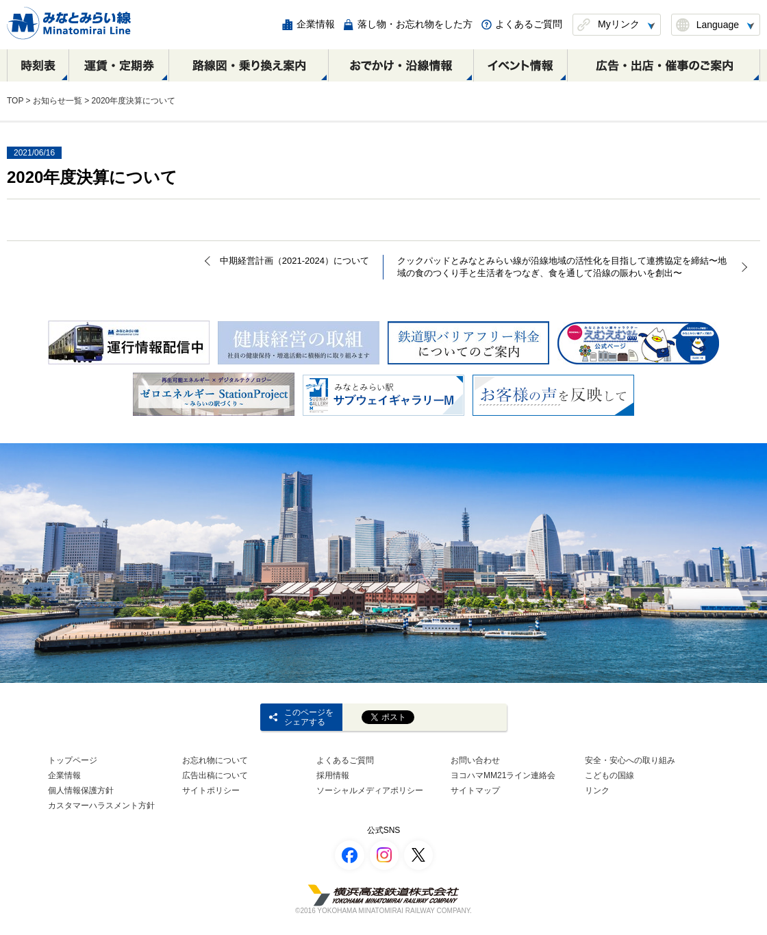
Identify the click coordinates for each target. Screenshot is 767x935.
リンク (597, 790)
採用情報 (332, 775)
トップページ (72, 760)
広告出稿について (215, 775)
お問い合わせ (475, 760)
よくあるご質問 (345, 760)
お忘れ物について (215, 760)
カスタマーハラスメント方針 (101, 805)
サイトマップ (475, 790)
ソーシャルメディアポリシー (369, 790)
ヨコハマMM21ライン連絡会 (503, 775)
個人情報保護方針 (81, 790)
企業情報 (64, 775)
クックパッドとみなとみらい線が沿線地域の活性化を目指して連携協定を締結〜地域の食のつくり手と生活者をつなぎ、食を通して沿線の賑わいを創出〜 (562, 266)
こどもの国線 (609, 775)
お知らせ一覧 (57, 100)
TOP (15, 100)
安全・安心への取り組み (630, 760)
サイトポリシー (211, 790)
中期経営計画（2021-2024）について (294, 260)
